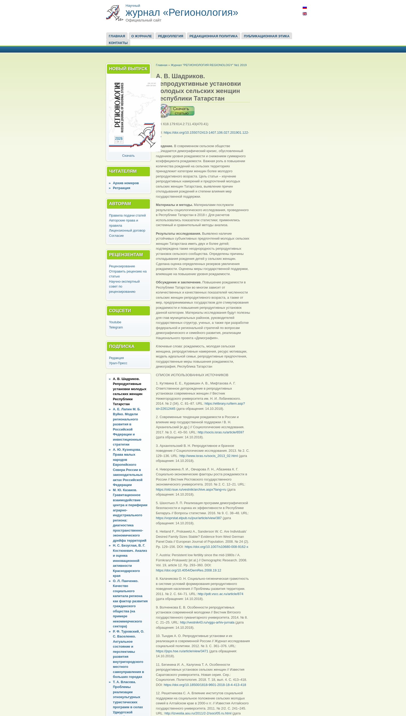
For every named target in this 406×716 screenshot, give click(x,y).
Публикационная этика (266, 36)
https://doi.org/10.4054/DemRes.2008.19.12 (188, 570)
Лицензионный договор (127, 230)
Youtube (115, 322)
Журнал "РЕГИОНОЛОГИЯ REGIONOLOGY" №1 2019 (209, 65)
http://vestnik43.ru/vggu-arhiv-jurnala (207, 622)
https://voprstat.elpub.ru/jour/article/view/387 (189, 518)
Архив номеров (126, 183)
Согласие (116, 236)
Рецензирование (122, 266)
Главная (117, 36)
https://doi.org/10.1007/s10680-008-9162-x (216, 547)
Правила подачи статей (127, 215)
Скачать (128, 155)
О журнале (141, 36)
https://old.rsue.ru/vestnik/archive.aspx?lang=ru (191, 489)
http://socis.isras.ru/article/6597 (221, 432)
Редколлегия (170, 36)
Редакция (116, 358)
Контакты (118, 43)
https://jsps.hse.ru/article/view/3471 (182, 651)
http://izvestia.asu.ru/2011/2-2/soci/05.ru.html (197, 713)
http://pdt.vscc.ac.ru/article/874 (220, 594)
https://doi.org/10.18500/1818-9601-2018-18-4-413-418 (205, 685)
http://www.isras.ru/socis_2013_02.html (208, 456)
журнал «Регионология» (182, 12)
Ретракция (121, 188)
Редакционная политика (214, 36)
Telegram (116, 327)
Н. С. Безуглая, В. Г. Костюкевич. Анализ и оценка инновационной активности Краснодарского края (130, 560)
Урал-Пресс (118, 363)
